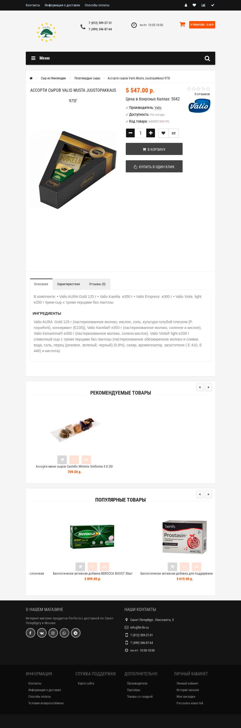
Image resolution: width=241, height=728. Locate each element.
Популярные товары (120, 500)
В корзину (152, 149)
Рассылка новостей (190, 703)
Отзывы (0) (97, 284)
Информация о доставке (62, 5)
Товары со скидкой (140, 696)
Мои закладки (186, 696)
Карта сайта (86, 683)
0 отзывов (202, 94)
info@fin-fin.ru (139, 627)
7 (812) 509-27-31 (100, 23)
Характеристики (68, 284)
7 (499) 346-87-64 (100, 29)
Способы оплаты (97, 5)
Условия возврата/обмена (46, 703)
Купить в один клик (152, 167)
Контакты (33, 5)
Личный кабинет (187, 683)
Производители (137, 683)
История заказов (188, 690)
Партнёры (133, 690)
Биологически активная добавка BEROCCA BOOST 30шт (125, 573)
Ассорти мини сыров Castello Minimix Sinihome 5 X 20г (74, 466)
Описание (41, 284)
